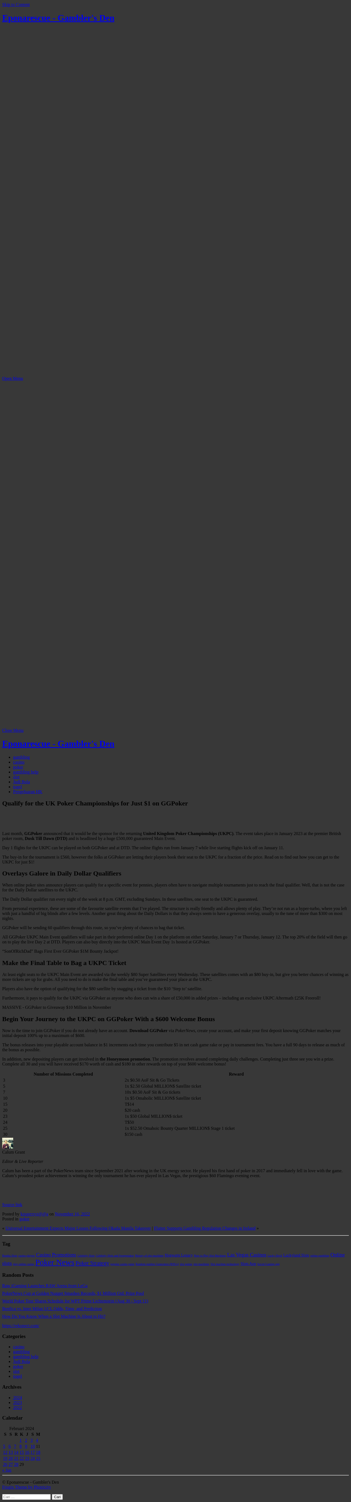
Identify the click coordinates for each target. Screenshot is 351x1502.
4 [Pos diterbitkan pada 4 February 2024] (37, 1440)
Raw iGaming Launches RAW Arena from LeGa (44, 1285)
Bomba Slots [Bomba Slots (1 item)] (9, 1255)
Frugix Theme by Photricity (26, 1487)
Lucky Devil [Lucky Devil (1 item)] (275, 1255)
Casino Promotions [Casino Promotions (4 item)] (56, 1255)
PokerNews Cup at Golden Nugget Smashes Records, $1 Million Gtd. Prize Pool (73, 1293)
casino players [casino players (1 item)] (26, 1255)
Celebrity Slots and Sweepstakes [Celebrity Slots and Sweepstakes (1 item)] (115, 1255)
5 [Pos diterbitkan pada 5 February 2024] (4, 1446)
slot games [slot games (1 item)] (186, 1264)
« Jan (6, 1470)
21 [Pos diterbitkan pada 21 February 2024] (16, 1458)
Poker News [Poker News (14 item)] (55, 1262)
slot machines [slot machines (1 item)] (201, 1264)
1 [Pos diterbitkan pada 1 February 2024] (20, 1440)
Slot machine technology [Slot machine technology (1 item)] (224, 1264)
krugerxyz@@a (34, 1214)
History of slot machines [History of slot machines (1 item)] (149, 1255)
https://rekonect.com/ (20, 1325)
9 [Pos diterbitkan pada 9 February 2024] (26, 1446)
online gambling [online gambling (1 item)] (320, 1255)
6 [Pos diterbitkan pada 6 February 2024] (10, 1446)
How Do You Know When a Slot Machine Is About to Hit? (54, 1316)
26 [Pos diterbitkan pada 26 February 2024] (5, 1464)
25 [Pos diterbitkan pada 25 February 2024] (38, 1458)
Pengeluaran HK (27, 791)
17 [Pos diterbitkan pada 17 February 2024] (32, 1452)
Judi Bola (21, 781)
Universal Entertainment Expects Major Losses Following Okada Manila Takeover (78, 1228)
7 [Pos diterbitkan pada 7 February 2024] (15, 1446)
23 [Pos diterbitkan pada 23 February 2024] (27, 1458)
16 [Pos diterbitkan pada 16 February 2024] (27, 1452)
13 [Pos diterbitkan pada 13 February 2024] (11, 1452)
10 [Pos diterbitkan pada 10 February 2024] (32, 1446)
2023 (17, 1402)
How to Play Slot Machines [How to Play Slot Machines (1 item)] (210, 1255)
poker (18, 767)
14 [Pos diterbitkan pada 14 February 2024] (16, 1452)
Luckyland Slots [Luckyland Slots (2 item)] (296, 1255)
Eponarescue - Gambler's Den (58, 18)
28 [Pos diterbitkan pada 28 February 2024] (16, 1464)
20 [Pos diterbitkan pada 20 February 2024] (11, 1458)
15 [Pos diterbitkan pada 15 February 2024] (21, 1452)
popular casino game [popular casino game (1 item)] (122, 1264)
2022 (17, 1407)
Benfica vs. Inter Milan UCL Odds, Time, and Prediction (52, 1308)
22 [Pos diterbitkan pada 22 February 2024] (21, 1458)
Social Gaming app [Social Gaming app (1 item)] (268, 1264)
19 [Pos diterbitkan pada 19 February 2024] (5, 1458)
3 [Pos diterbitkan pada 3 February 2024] (31, 1440)
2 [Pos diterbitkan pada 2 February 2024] (26, 1440)
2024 (17, 1397)
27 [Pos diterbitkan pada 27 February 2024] (11, 1464)
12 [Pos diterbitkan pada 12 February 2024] (5, 1452)
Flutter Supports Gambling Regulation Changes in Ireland (205, 1228)
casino (18, 762)
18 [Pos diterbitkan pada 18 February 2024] (38, 1452)
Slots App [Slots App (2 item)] (248, 1263)
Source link (12, 1204)
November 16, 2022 (72, 1214)
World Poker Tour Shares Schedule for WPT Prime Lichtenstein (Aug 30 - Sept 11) (75, 1301)
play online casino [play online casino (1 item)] (23, 1264)
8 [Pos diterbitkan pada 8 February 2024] (20, 1446)
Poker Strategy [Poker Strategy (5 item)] (92, 1263)
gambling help (25, 772)
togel (17, 786)
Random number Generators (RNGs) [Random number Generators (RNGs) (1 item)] (157, 1264)
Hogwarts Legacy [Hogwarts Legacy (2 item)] (179, 1255)
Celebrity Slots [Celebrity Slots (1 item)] (86, 1255)
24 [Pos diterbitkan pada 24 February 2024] (32, 1458)
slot (16, 777)
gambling (21, 757)
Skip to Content (16, 4)
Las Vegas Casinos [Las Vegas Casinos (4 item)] (246, 1255)
